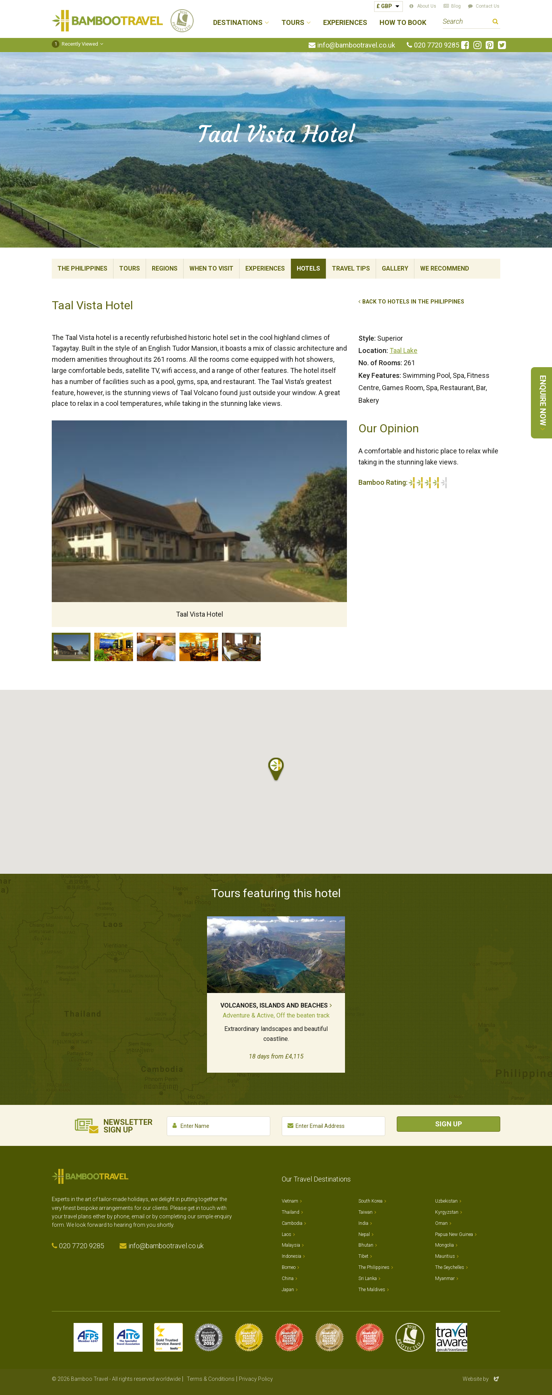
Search (495, 22)
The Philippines (82, 268)
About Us (426, 6)
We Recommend (444, 268)
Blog (456, 6)
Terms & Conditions (211, 1379)
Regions (164, 268)
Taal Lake (403, 350)
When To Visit (211, 268)
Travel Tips (351, 268)
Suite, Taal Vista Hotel (241, 647)
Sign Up (448, 1124)
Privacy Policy (256, 1379)
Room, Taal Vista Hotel (156, 647)
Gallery (395, 268)
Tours (129, 268)
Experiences (345, 22)
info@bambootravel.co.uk (356, 45)
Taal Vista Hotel (71, 647)
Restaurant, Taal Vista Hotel (198, 647)
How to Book (403, 22)
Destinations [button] (238, 22)
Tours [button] (292, 22)
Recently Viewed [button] (75, 44)
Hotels (308, 268)
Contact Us (487, 6)
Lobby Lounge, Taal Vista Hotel (113, 647)
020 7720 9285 (436, 45)
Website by (481, 1379)
